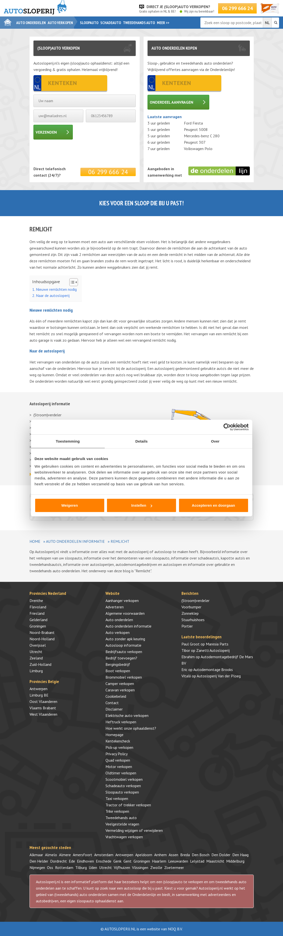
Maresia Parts (217, 644)
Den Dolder (220, 854)
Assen (173, 854)
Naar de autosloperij (53, 295)
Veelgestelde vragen (122, 824)
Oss (50, 867)
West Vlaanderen (43, 714)
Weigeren (69, 505)
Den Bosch (200, 854)
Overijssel (38, 645)
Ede (72, 861)
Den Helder (39, 861)
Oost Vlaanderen (43, 701)
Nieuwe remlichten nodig (56, 289)
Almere (65, 854)
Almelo (51, 854)
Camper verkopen (119, 683)
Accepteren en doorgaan (213, 505)
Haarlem (159, 861)
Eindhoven (85, 861)
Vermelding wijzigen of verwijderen (134, 830)
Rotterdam (64, 867)
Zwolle (156, 867)
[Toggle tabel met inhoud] (71, 282)
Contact (112, 702)
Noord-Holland (42, 638)
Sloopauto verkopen (122, 792)
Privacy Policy (116, 753)
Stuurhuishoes (193, 619)
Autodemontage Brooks (213, 669)
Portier (187, 626)
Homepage (114, 734)
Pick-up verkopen (119, 747)
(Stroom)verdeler (47, 414)
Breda (185, 854)
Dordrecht (58, 861)
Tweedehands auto (139, 22)
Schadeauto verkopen (123, 785)
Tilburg (81, 867)
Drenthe (36, 600)
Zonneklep (190, 613)
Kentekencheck (117, 741)
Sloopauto (89, 22)
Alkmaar (36, 854)
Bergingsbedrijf (117, 664)
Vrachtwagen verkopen (124, 836)
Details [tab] (141, 441)
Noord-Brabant (42, 632)
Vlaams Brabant (43, 707)
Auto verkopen (60, 22)
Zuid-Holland (40, 664)
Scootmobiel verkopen (124, 779)
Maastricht (215, 861)
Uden (93, 867)
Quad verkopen (117, 760)
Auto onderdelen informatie (75, 541)
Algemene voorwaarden (125, 613)
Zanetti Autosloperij (213, 650)
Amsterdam (103, 854)
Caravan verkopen (120, 689)
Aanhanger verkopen (122, 600)
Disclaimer (114, 709)
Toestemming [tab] (68, 441)
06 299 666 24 (237, 8)
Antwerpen (38, 688)
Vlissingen (140, 867)
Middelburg (235, 861)
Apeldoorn (143, 854)
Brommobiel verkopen (123, 677)
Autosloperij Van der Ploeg (219, 675)
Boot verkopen (117, 670)
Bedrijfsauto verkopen (123, 651)
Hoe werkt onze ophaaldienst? (130, 728)
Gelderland (38, 619)
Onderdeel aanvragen (171, 102)
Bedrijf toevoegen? (121, 658)
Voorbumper (191, 606)
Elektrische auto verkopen (127, 715)
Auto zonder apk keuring (125, 638)
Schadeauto (110, 22)
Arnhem (160, 854)
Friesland (37, 613)
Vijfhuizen (122, 867)
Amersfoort (82, 854)
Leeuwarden (178, 861)
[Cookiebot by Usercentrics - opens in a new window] (227, 427)
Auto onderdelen (31, 22)
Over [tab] (215, 441)
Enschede (103, 861)
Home (35, 541)
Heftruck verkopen (120, 721)
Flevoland (38, 606)
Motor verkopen (118, 766)
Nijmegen (37, 867)
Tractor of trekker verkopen (128, 804)
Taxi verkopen (116, 798)
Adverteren (114, 606)
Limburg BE (39, 695)
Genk (117, 861)
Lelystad (197, 861)
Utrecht (36, 651)
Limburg (36, 670)
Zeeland (36, 658)
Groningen (38, 626)
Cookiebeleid (115, 696)
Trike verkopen (117, 811)
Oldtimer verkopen (120, 772)
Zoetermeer (174, 867)
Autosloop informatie (123, 645)
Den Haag (240, 854)
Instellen (141, 505)
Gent (127, 861)
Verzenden (46, 132)
